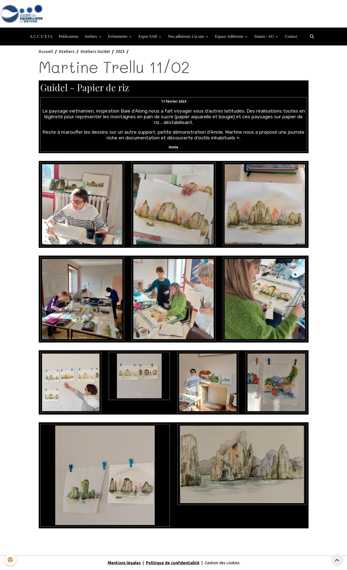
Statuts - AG (264, 37)
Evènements (118, 37)
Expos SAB (148, 37)
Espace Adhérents (229, 37)
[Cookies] (10, 559)
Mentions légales (123, 563)
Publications (68, 37)
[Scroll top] (337, 560)
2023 (120, 51)
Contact (291, 37)
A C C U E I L (41, 37)
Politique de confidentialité (172, 563)
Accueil (46, 51)
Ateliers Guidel (95, 51)
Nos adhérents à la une (186, 37)
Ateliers (91, 37)
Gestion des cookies (222, 563)
